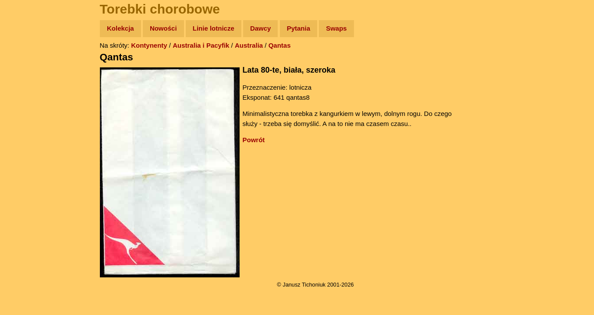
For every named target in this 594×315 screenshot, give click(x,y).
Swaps (336, 28)
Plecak (25, 146)
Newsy (25, 96)
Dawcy (260, 28)
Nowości (163, 28)
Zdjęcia (26, 79)
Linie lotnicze (213, 28)
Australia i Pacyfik (201, 45)
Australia (249, 45)
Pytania (298, 28)
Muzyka (26, 129)
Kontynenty (149, 45)
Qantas (280, 45)
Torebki (26, 180)
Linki (22, 163)
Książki (26, 113)
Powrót (254, 140)
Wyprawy (29, 62)
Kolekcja (120, 28)
